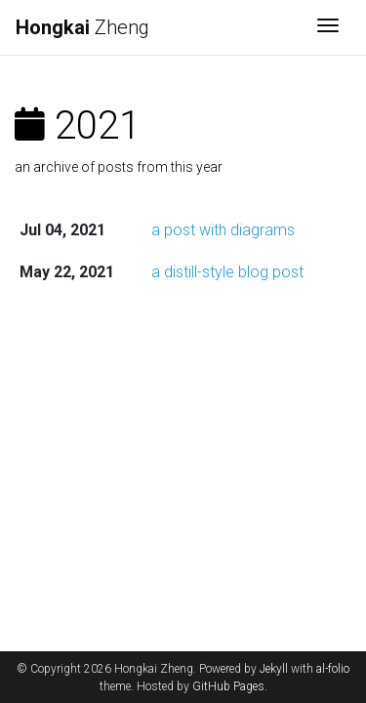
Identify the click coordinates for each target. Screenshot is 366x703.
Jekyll (274, 669)
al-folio (332, 669)
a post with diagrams (223, 230)
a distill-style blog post (227, 272)
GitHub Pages (228, 686)
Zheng (82, 27)
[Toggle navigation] (327, 27)
